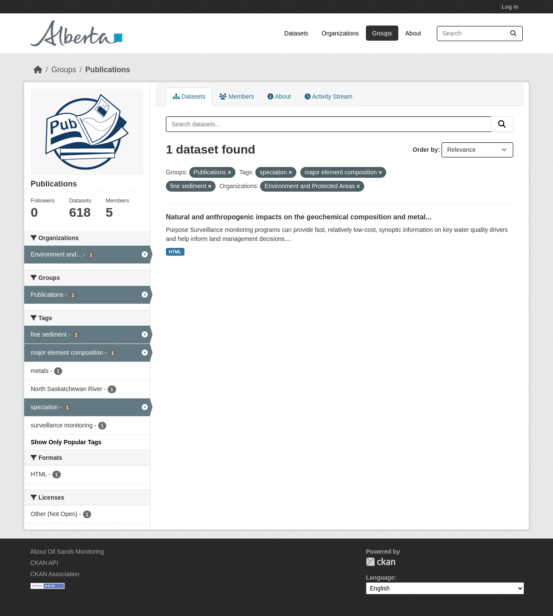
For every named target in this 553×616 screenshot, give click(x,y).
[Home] (38, 69)
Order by (425, 149)
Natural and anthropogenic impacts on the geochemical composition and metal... (298, 217)
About (413, 33)
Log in (510, 6)
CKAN (380, 561)
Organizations (340, 33)
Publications (107, 69)
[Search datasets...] (480, 33)
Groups (382, 33)
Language (380, 577)
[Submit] (513, 33)
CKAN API (44, 562)
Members (236, 96)
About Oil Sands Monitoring (67, 551)
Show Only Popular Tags (66, 442)
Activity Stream (328, 96)
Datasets (296, 33)
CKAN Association (54, 574)
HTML (175, 251)
